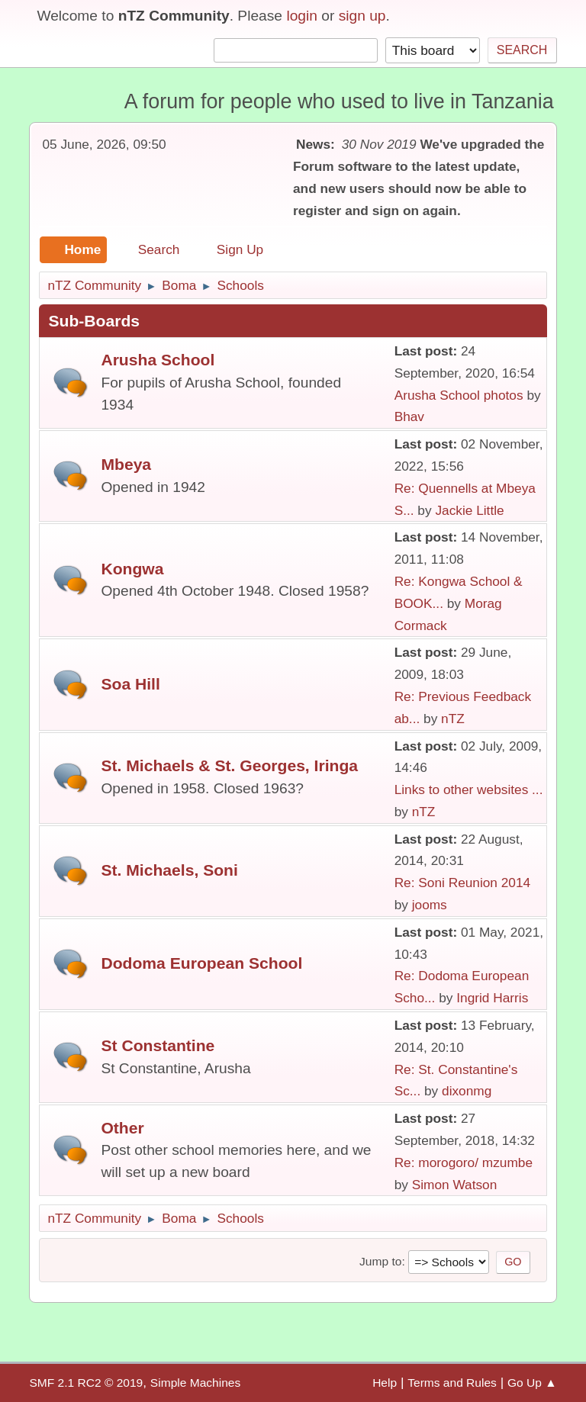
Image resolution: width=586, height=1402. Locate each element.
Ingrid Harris (492, 997)
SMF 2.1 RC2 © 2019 (86, 1382)
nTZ (453, 718)
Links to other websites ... (468, 789)
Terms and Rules (452, 1382)
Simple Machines (195, 1382)
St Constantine (157, 1045)
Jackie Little (469, 510)
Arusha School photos (458, 395)
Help (384, 1382)
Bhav (409, 416)
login (301, 16)
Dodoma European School (201, 963)
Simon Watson (454, 1184)
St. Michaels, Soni (169, 870)
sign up (362, 16)
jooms (429, 904)
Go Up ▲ (532, 1382)
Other (122, 1128)
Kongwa (132, 568)
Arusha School (157, 359)
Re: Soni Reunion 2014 (462, 882)
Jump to (380, 1261)
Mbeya (126, 464)
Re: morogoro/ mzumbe (463, 1162)
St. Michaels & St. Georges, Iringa (229, 765)
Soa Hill (130, 684)
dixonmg (466, 1090)
